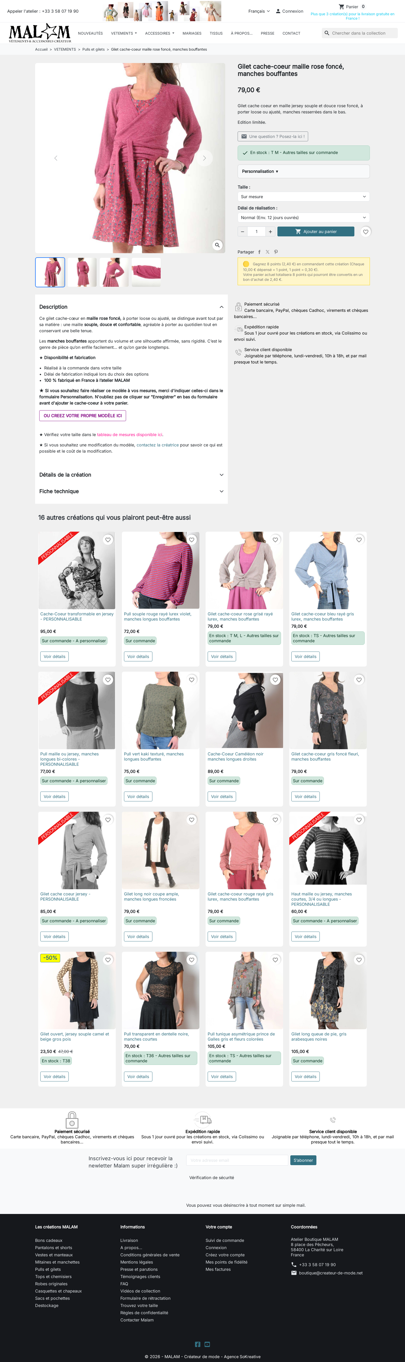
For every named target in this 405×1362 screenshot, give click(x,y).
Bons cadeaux (49, 1240)
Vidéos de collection (140, 1291)
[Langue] (258, 11)
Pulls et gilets (48, 1269)
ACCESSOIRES (158, 33)
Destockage (46, 1305)
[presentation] (224, 1190)
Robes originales (51, 1283)
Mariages (192, 33)
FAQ (124, 1283)
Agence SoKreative (242, 1356)
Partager (259, 252)
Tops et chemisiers (53, 1276)
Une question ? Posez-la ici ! (273, 136)
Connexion (216, 1247)
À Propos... (242, 33)
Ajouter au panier (316, 231)
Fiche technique (59, 491)
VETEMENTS (122, 33)
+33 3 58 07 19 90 (317, 1264)
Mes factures (218, 1269)
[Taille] (304, 197)
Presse (267, 33)
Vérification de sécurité (211, 1177)
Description (53, 307)
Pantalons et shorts (53, 1247)
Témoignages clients (140, 1276)
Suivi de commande (225, 1240)
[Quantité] (256, 231)
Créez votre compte (225, 1254)
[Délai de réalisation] (304, 217)
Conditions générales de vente (150, 1254)
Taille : (244, 187)
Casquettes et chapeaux (58, 1291)
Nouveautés (90, 33)
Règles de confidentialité (144, 1312)
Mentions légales (136, 1262)
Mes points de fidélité (226, 1262)
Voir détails (54, 656)
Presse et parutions (139, 1269)
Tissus (216, 33)
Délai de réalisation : (257, 208)
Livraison (129, 1240)
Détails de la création (65, 475)
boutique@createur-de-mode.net (331, 1272)
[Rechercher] (360, 33)
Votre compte (219, 1226)
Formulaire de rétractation (145, 1298)
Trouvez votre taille (139, 1305)
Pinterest (276, 252)
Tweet (267, 252)
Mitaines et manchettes (57, 1262)
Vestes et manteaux (54, 1254)
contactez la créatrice (158, 444)
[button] (289, 11)
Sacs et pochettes (52, 1298)
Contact (291, 33)
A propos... (131, 1247)
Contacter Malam (137, 1319)
